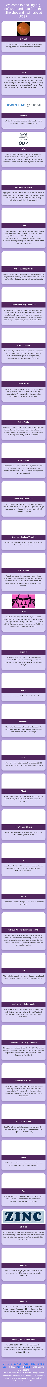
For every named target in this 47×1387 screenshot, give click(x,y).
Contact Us (16, 1364)
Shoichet (28, 1367)
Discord (6, 1364)
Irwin (18, 1367)
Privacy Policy (29, 1364)
